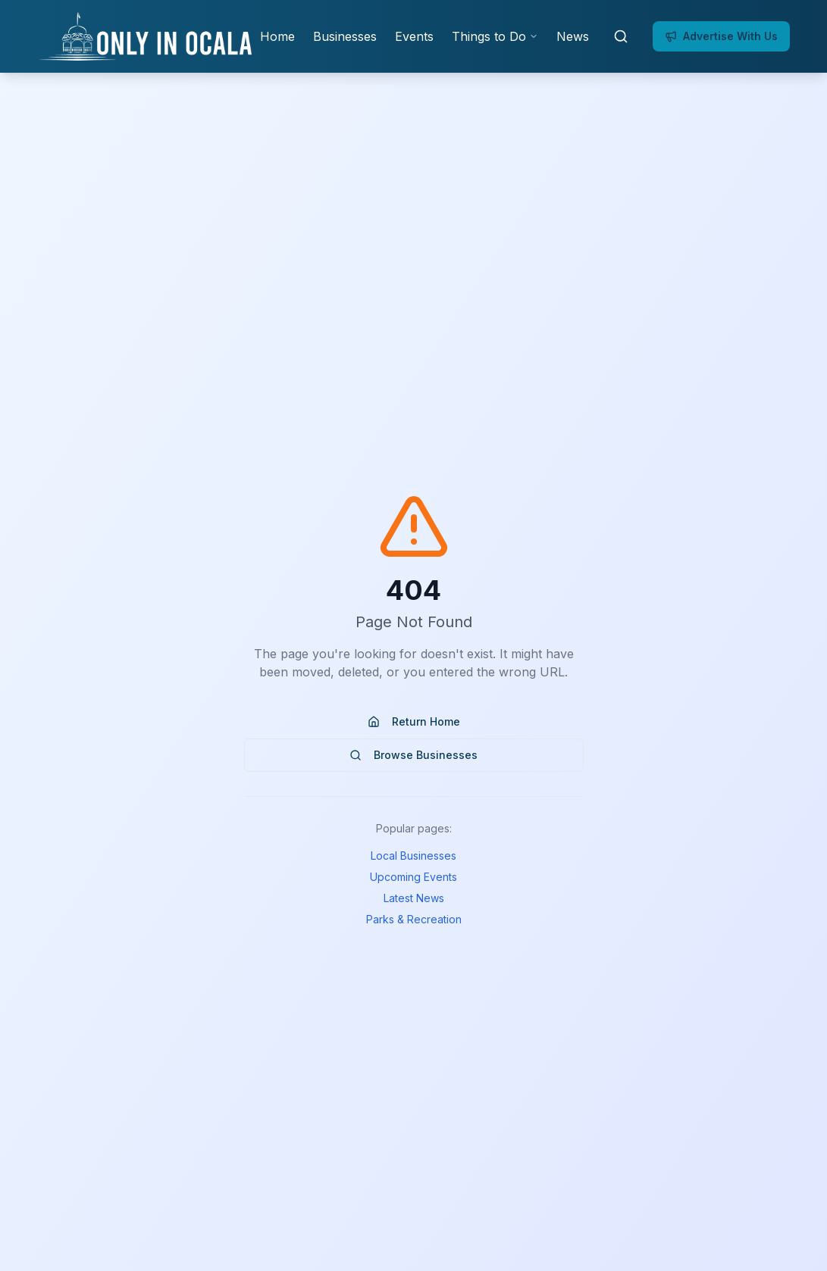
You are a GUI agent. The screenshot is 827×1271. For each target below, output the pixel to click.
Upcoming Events (413, 876)
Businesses (345, 36)
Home (277, 36)
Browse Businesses (413, 754)
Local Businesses (413, 855)
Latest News (414, 898)
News (572, 36)
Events (414, 36)
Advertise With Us (721, 36)
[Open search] (620, 36)
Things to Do (495, 36)
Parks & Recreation (414, 919)
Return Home (414, 721)
